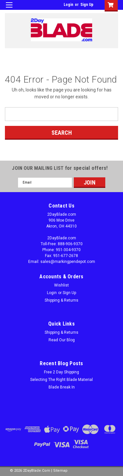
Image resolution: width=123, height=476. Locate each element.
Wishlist (61, 285)
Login (68, 4)
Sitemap (60, 470)
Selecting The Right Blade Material (61, 379)
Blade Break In (62, 387)
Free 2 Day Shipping (61, 372)
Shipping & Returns (61, 300)
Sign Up (86, 4)
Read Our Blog (62, 340)
